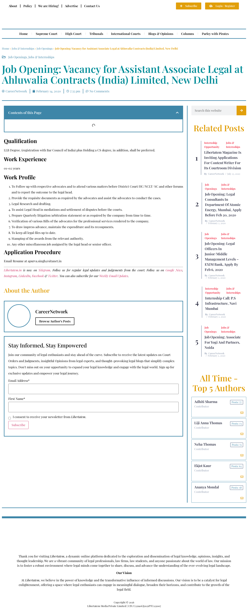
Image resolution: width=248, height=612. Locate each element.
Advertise (71, 6)
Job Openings (45, 48)
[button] (177, 112)
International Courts (125, 34)
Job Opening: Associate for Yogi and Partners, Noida (223, 342)
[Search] (241, 110)
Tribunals (96, 34)
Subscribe (18, 425)
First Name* (16, 398)
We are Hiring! (48, 6)
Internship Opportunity (211, 145)
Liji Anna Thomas (208, 423)
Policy (27, 6)
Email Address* (19, 380)
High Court (73, 34)
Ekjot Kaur (202, 467)
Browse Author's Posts (54, 321)
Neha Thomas (205, 445)
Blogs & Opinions (160, 34)
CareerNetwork (216, 174)
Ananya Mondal (206, 489)
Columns (187, 34)
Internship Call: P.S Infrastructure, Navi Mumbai (221, 303)
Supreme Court (46, 34)
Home (23, 34)
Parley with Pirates (215, 34)
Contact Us (92, 6)
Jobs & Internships (23, 48)
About (13, 6)
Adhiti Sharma (205, 402)
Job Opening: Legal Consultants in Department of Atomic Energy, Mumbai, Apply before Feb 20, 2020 (223, 204)
